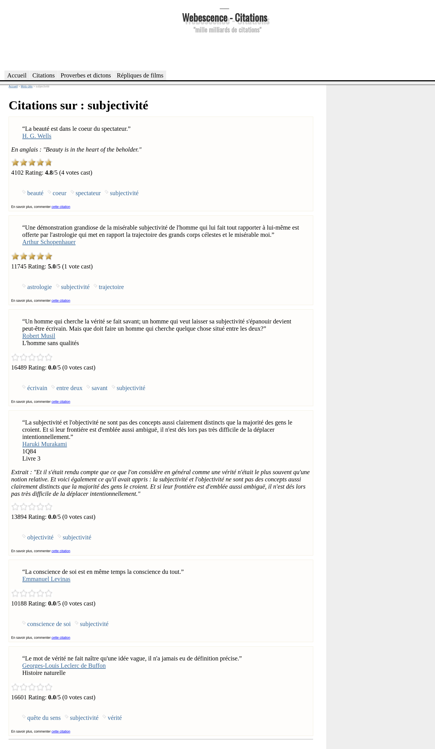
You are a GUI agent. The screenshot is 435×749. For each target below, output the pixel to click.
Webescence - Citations (224, 17)
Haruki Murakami (44, 444)
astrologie (39, 286)
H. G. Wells (36, 135)
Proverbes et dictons (86, 75)
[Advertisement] (224, 51)
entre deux (69, 387)
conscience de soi (49, 623)
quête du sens (44, 717)
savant (99, 387)
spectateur (88, 193)
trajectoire (111, 286)
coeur (60, 193)
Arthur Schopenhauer (48, 241)
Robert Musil (38, 335)
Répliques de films (140, 75)
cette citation (61, 207)
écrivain (37, 387)
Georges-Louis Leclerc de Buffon (64, 665)
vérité (115, 717)
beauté (35, 193)
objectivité (40, 537)
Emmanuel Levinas (46, 578)
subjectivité (124, 193)
